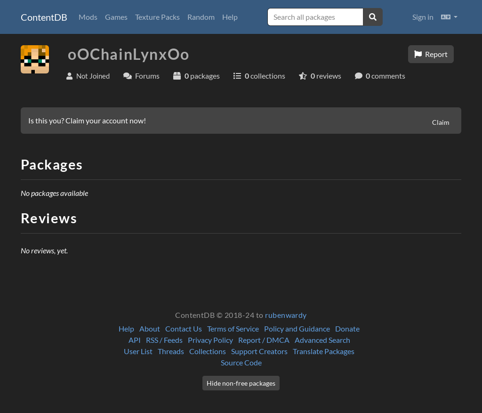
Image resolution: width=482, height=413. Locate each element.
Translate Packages (323, 351)
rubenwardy (286, 314)
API (135, 339)
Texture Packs (157, 16)
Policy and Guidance (297, 328)
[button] (449, 17)
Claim (441, 122)
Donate (347, 328)
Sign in (423, 16)
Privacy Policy (210, 339)
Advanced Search (322, 339)
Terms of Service (233, 328)
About (149, 328)
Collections (207, 351)
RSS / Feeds (164, 339)
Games (116, 16)
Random (201, 16)
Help (230, 16)
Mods (88, 16)
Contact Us (183, 328)
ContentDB (44, 17)
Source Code (241, 362)
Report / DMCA (263, 339)
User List (138, 351)
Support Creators (259, 351)
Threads (171, 351)
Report (431, 53)
